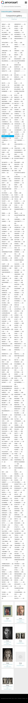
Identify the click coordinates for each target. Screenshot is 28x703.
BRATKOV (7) (19, 99)
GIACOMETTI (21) (19, 222)
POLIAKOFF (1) (7, 451)
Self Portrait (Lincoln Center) (20, 620)
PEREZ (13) (5, 439)
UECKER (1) (19, 553)
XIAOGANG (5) (7, 586)
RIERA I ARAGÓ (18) (7, 478)
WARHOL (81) (18, 571)
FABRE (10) (17, 193)
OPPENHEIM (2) (19, 421)
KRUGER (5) (6, 307)
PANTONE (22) (7, 429)
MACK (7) (18, 339)
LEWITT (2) (17, 327)
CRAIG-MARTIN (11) (20, 145)
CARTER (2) (6, 115)
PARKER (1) (6, 433)
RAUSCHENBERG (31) (20, 469)
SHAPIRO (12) (18, 508)
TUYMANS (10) (18, 549)
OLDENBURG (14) (7, 419)
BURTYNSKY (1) (7, 107)
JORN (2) (5, 280)
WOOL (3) (19, 582)
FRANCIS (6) (18, 207)
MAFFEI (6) (6, 341)
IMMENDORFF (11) (7, 266)
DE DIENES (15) (19, 156)
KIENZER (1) (19, 292)
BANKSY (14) (17, 64)
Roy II (20, 664)
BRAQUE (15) (7, 99)
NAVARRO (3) (19, 400)
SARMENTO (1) (7, 498)
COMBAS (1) (6, 138)
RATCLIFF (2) (6, 468)
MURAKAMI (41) (19, 394)
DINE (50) (17, 170)
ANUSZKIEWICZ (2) (20, 39)
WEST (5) (5, 576)
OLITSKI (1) (18, 419)
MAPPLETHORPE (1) (7, 346)
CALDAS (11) (7, 109)
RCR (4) (3, 474)
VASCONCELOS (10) (7, 566)
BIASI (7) (18, 83)
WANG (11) (6, 571)
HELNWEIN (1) (19, 249)
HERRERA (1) (19, 251)
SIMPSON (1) (18, 514)
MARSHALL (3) (19, 350)
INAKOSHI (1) (19, 266)
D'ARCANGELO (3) (19, 150)
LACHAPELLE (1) (19, 309)
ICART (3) (5, 264)
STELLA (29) (18, 525)
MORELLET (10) (7, 378)
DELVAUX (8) (6, 164)
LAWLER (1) (18, 317)
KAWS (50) (4, 290)
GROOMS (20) (18, 235)
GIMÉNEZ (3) (6, 227)
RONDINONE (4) (7, 488)
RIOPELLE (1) (7, 480)
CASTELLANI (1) (19, 115)
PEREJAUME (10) (6, 437)
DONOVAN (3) (18, 178)
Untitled (20, 642)
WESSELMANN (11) (20, 574)
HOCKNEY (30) (19, 256)
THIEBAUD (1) (7, 537)
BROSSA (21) (18, 101)
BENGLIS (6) (18, 77)
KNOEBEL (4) (6, 298)
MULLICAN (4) (6, 390)
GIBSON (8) (6, 225)
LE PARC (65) (6, 319)
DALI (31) (6, 154)
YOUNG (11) (6, 592)
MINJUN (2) (5, 370)
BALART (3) (6, 58)
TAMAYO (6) (6, 535)
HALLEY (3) (6, 241)
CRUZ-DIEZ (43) (19, 148)
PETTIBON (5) (7, 441)
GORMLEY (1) (6, 231)
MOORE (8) (6, 376)
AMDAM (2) (6, 36)
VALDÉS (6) (6, 555)
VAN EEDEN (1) (19, 555)
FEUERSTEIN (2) (7, 199)
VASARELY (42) (19, 563)
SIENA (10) (18, 512)
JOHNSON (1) (6, 278)
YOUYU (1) (5, 594)
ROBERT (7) (8, 482)
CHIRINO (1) (6, 130)
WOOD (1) (5, 582)
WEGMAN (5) (6, 574)
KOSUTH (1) (18, 302)
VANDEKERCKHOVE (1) (19, 560)
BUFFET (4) (18, 105)
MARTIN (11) (6, 355)
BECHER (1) (19, 75)
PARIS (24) (18, 431)
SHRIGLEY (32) (6, 512)
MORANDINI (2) (20, 376)
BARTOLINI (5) (19, 69)
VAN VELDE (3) (19, 557)
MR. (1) (16, 386)
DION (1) (5, 172)
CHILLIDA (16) (19, 126)
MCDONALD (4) (7, 364)
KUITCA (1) (19, 307)
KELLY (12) (18, 290)
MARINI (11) (6, 349)
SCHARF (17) (18, 500)
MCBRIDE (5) (18, 362)
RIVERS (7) (18, 480)
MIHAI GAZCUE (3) (7, 368)
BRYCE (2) (6, 105)
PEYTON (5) (19, 441)
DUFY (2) (5, 182)
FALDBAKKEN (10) (8, 197)
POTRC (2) (19, 455)
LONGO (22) (6, 335)
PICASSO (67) (6, 443)
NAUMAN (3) (18, 398)
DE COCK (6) (6, 156)
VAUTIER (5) (19, 565)
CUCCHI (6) (6, 150)
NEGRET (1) (6, 402)
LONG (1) (18, 333)
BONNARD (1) (6, 91)
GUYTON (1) (18, 239)
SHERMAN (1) (6, 510)
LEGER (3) (18, 321)
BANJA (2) (5, 64)
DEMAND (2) (6, 166)
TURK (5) (5, 549)
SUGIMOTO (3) (19, 529)
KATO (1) (17, 286)
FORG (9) (18, 205)
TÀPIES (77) (18, 535)
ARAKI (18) (19, 44)
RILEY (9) (18, 478)
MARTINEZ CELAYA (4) (19, 356)
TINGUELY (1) (18, 539)
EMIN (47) (18, 184)
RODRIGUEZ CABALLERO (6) (7, 485)
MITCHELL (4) (18, 372)
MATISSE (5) (6, 359)
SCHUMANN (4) (7, 504)
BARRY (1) (6, 69)
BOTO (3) (18, 95)
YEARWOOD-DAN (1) (18, 589)
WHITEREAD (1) (19, 576)
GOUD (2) (5, 233)
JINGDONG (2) (19, 274)
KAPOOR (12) (19, 284)
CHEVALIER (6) (19, 123)
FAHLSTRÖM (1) (7, 195)
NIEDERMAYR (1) (19, 406)
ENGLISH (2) (5, 186)
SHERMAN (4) (18, 510)
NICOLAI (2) (7, 407)
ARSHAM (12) (19, 50)
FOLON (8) (7, 203)
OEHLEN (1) (6, 417)
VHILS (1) (4, 569)
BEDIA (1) (5, 77)
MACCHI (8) (18, 337)
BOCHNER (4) (18, 87)
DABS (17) (5, 152)
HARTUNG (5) (6, 245)
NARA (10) (6, 398)
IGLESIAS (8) (19, 264)
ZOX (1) (17, 596)
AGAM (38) (18, 28)
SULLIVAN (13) (6, 531)
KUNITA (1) (6, 309)
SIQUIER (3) (6, 516)
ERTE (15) (19, 190)
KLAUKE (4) (18, 294)
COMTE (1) (18, 138)
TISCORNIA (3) (6, 541)
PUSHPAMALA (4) (19, 459)
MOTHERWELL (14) (19, 383)
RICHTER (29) (7, 476)
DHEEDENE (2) (7, 168)
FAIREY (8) (18, 195)
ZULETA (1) (19, 598)
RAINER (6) (6, 465)
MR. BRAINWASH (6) (7, 388)
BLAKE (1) (5, 85)
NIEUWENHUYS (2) (7, 411)
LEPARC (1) (18, 325)
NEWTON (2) (19, 404)
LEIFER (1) (5, 323)
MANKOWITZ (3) (20, 343)
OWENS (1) (18, 425)
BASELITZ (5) (6, 71)
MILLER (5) (18, 368)
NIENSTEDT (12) (19, 408)
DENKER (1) (18, 166)
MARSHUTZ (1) (7, 353)
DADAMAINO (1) (18, 152)
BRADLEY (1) (18, 97)
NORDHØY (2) (7, 415)
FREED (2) (6, 213)
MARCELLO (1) (20, 345)
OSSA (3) (18, 423)
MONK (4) (18, 374)
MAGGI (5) (18, 341)
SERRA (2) (6, 508)
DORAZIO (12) (6, 180)
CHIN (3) (5, 128)
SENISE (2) (18, 506)
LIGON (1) (18, 329)
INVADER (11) (5, 270)
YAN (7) (5, 588)
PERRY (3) (18, 439)
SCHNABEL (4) (6, 502)
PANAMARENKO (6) (19, 427)
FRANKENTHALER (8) (20, 210)
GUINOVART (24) (7, 239)
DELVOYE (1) (18, 164)
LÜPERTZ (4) (6, 337)
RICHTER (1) (18, 476)
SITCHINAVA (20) (20, 516)
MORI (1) (18, 378)
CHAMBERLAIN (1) (7, 123)
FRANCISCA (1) (6, 209)
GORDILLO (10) (19, 229)
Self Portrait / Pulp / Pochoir (7, 642)
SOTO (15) (7, 523)
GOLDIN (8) (5, 229)
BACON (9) (6, 54)
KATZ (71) (5, 288)
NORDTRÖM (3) (19, 415)
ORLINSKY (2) (7, 423)
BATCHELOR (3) (7, 75)
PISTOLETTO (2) (5, 448)
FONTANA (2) (6, 205)
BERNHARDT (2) (19, 80)
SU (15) (5, 529)
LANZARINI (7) (7, 315)
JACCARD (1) (19, 270)
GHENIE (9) (6, 221)
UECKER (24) (7, 553)
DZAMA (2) (6, 184)
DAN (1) (18, 154)
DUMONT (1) (19, 182)
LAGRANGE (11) (7, 311)
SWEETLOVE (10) (7, 533)
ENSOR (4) (18, 186)
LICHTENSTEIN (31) (7, 329)
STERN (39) (5, 527)
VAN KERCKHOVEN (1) (6, 558)
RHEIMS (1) (18, 474)
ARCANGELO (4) (6, 46)
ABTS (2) (5, 26)
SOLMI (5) (18, 521)
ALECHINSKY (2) (7, 34)
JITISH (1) (5, 276)
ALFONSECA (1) (19, 34)
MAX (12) (5, 362)
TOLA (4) (5, 543)
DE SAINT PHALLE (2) (19, 159)
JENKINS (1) (18, 272)
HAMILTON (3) (19, 241)
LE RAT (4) (17, 319)
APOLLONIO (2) (7, 42)
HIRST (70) (6, 256)
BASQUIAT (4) (19, 72)
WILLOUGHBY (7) (7, 580)
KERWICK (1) (6, 292)
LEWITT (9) (5, 327)
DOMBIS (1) (6, 178)
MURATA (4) (6, 396)
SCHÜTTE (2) (19, 504)
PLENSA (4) (18, 449)
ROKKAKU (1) (19, 486)
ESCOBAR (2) (6, 193)
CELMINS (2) (18, 117)
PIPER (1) (18, 445)
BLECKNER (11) (19, 85)
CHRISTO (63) (7, 132)
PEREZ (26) (18, 437)
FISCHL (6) (17, 199)
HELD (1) (16, 247)
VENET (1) (18, 567)
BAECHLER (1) (7, 56)
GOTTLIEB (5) (19, 231)
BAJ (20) (17, 56)
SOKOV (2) (6, 521)
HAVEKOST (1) (20, 245)
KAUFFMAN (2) (19, 288)
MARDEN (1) (18, 347)
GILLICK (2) (18, 225)
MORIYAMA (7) (7, 380)
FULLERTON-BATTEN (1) (19, 216)
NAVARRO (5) (6, 400)
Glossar (23, 698)
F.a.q (26, 698)
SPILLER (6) (6, 525)
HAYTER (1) (7, 248)
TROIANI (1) (6, 547)
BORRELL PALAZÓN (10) (19, 92)
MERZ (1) (5, 366)
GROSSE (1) (7, 237)
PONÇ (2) (17, 453)
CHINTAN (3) (19, 128)
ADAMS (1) (6, 28)
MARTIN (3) (19, 353)
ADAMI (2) (18, 26)
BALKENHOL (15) (8, 60)
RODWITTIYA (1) (19, 484)
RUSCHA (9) (6, 494)
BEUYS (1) (6, 83)
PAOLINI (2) (18, 429)
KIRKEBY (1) (5, 294)
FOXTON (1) (6, 207)
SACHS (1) (17, 494)
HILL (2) (17, 254)
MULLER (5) (19, 388)
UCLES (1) (18, 551)
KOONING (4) (19, 300)
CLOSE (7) (5, 136)
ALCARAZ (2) (6, 32)
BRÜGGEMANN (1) (8, 103)
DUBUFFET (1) (18, 180)
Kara (8, 619)
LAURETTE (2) (7, 317)
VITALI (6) (18, 569)
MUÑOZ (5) (6, 392)
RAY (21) (5, 472)
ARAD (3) (5, 44)
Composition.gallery (6, 11)
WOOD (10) (18, 580)
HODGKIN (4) (7, 258)
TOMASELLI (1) (19, 543)
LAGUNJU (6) (18, 311)
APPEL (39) (18, 42)
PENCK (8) (17, 435)
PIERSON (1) (6, 445)
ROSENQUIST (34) (20, 488)
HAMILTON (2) (7, 243)
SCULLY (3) (5, 506)
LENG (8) (6, 325)
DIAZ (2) (18, 168)
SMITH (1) (17, 518)
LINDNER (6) (19, 331)
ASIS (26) (18, 52)
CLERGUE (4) (18, 134)
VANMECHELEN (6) (7, 563)
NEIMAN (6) (18, 402)
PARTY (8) (18, 433)
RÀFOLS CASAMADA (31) (19, 462)
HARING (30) (18, 243)
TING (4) (6, 539)
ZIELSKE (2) (7, 597)
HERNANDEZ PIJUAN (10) (7, 252)
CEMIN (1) (6, 119)
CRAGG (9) (5, 144)
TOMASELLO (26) (7, 545)
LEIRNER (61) (19, 323)
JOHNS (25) (18, 276)
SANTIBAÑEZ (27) (19, 496)
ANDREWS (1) (7, 38)
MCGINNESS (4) (19, 364)
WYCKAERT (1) (19, 584)
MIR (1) (18, 370)
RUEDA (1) (6, 492)
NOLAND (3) (19, 412)
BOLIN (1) (5, 89)
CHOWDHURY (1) (19, 130)
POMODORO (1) (7, 453)
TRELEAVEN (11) (19, 545)
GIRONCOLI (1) (19, 227)
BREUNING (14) (6, 101)
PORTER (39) (6, 455)
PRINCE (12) (19, 457)
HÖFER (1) (18, 258)
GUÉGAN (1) (19, 237)
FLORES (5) (19, 201)
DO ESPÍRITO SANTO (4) (19, 173)
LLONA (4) (6, 333)
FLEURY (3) (6, 201)
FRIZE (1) (6, 215)
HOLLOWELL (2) (6, 260)
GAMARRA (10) (19, 219)
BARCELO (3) (6, 67)
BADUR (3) (18, 54)
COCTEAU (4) (18, 136)
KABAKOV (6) (18, 280)
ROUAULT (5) (19, 490)
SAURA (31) (18, 498)
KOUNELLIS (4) (7, 304)
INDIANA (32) (6, 268)
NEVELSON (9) (7, 404)
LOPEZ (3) (18, 335)
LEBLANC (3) (6, 321)
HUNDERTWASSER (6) (19, 261)
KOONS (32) (5, 302)
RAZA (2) (17, 472)
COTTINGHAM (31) (19, 141)
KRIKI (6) (16, 304)
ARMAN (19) (20, 47)
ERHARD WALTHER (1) (6, 189)
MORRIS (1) (18, 380)
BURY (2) (17, 107)
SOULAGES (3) (19, 523)
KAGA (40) (18, 282)
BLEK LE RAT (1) (5, 87)
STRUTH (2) (19, 527)
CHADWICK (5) (6, 121)
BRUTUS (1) (18, 103)
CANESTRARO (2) (7, 113)
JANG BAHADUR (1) (7, 273)
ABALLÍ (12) (6, 24)
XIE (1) (17, 586)
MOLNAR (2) (6, 374)
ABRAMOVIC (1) (19, 24)
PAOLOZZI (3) (7, 431)
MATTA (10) (19, 359)
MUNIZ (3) (17, 390)
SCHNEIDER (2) (19, 502)
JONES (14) (18, 278)
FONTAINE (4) (19, 203)
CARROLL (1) (19, 113)
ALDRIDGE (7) (19, 32)
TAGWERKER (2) (19, 533)
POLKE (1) (18, 451)
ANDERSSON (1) (20, 36)
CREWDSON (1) (7, 148)
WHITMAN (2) (6, 578)
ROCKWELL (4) (19, 482)
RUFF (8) (18, 492)
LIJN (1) (5, 331)
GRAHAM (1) (6, 235)
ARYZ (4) (4, 52)
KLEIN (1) (6, 296)
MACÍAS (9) (5, 339)
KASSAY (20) (6, 286)
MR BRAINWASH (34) (7, 386)
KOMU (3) (5, 300)
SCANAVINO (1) (7, 500)
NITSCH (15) (19, 410)
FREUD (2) (18, 213)
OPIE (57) (5, 421)
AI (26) (5, 30)
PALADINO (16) (7, 427)
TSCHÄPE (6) (19, 547)
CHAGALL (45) (19, 121)
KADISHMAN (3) (7, 283)
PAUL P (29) (4, 435)
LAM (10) (18, 313)
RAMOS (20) (18, 465)
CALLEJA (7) (6, 111)
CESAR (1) (19, 119)
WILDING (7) (19, 578)
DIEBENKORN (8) (7, 170)
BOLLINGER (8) (19, 89)
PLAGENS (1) (18, 447)
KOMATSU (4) (19, 298)
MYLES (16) (18, 396)
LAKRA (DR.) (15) (6, 313)
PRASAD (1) (7, 457)
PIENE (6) (17, 443)
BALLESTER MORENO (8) (19, 61)
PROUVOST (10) (7, 459)
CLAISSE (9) (19, 132)
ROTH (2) (5, 490)
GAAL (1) (5, 219)
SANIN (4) (5, 496)
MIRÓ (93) (5, 372)
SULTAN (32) (18, 531)
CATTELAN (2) (7, 117)
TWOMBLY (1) (6, 551)
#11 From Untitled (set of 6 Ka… (7, 687)
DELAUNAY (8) (19, 162)
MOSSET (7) (6, 382)
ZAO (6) (17, 594)
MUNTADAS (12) (7, 394)
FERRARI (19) (18, 197)
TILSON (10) (18, 537)
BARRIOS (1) (18, 67)
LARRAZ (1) (18, 315)
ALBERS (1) (18, 30)
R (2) (3, 461)
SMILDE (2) (7, 518)
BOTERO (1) (7, 95)
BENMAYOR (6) (6, 79)
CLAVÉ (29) (6, 134)
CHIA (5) (5, 126)
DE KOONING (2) (7, 158)
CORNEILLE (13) (7, 141)
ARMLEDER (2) (6, 50)
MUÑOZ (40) (18, 392)
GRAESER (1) (19, 233)
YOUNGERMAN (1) (19, 592)
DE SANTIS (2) (7, 162)
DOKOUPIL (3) (20, 176)
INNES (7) (18, 268)
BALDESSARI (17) (19, 58)
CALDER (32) (19, 109)
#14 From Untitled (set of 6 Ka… (7, 665)
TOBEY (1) (18, 541)
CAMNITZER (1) (19, 111)
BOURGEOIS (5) (7, 97)
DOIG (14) (5, 176)
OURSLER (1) (6, 425)
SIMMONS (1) (6, 514)
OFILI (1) (17, 417)
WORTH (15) (6, 584)
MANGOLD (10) (7, 343)
